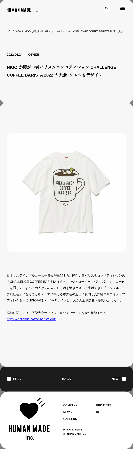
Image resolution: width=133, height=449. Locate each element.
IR (97, 412)
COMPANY (70, 405)
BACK (66, 379)
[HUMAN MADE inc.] (22, 10)
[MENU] (122, 8)
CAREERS (69, 419)
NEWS (19, 31)
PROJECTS (104, 405)
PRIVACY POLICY (73, 429)
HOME (10, 31)
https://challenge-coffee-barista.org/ (33, 319)
